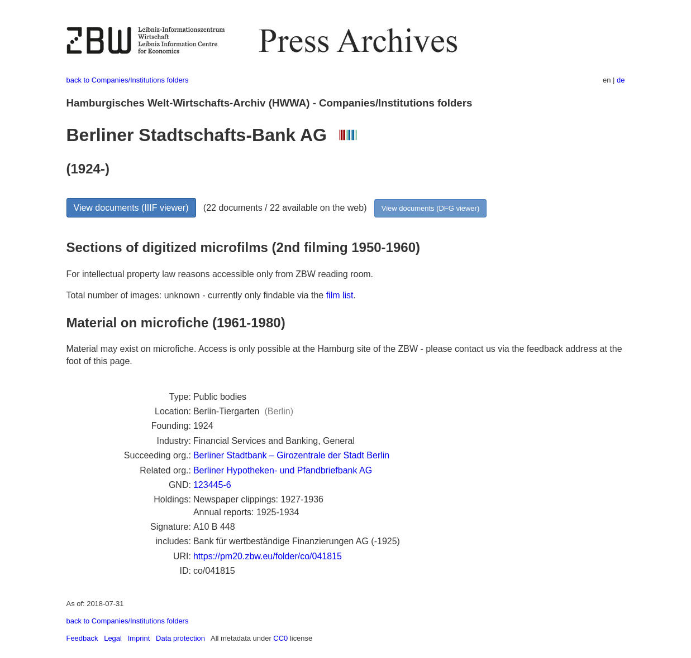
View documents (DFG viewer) (430, 208)
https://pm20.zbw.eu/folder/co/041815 (267, 556)
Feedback (82, 638)
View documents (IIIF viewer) (131, 207)
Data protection (180, 638)
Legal (113, 638)
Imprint (139, 638)
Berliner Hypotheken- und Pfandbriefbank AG (282, 470)
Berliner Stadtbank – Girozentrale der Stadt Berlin (291, 455)
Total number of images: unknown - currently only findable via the (196, 295)
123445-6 (212, 485)
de (621, 80)
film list (340, 295)
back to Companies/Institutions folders (127, 80)
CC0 (280, 638)
